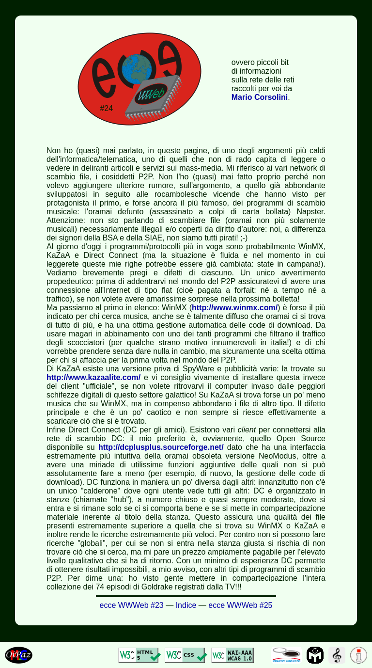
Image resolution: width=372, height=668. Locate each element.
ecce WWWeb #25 (240, 605)
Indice (186, 605)
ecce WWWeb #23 (132, 605)
